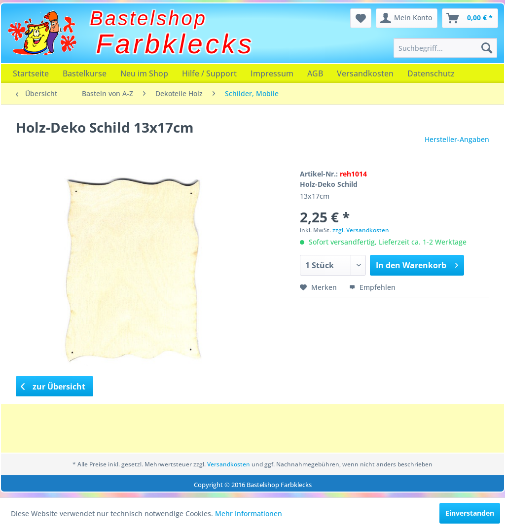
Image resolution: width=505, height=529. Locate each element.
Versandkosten (365, 73)
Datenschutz (431, 73)
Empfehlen (372, 287)
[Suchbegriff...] (445, 48)
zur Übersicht (53, 386)
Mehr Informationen (248, 513)
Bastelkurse (85, 73)
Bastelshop (148, 18)
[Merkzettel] (360, 18)
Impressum (272, 73)
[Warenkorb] (470, 18)
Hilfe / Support (209, 73)
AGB (315, 73)
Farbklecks (175, 44)
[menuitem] (445, 48)
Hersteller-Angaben (457, 139)
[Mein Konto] (406, 18)
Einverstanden (469, 513)
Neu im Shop (144, 73)
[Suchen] (486, 48)
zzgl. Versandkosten (360, 230)
